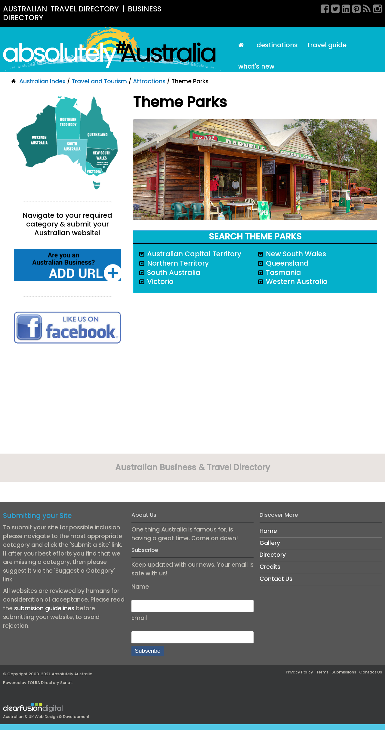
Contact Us (276, 579)
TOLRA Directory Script (49, 682)
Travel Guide (326, 45)
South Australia (173, 272)
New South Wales (296, 254)
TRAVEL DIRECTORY (85, 9)
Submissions (343, 672)
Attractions (149, 81)
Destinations (277, 45)
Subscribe (147, 651)
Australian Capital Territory (194, 254)
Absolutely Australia (72, 674)
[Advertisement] (67, 401)
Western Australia (297, 281)
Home (268, 531)
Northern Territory (178, 263)
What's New (256, 66)
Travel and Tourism (99, 81)
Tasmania (283, 272)
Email (139, 618)
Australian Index (42, 81)
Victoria (160, 281)
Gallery (270, 543)
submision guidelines (44, 608)
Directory (273, 555)
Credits (270, 567)
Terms (322, 672)
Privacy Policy (299, 672)
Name (140, 587)
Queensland (287, 263)
